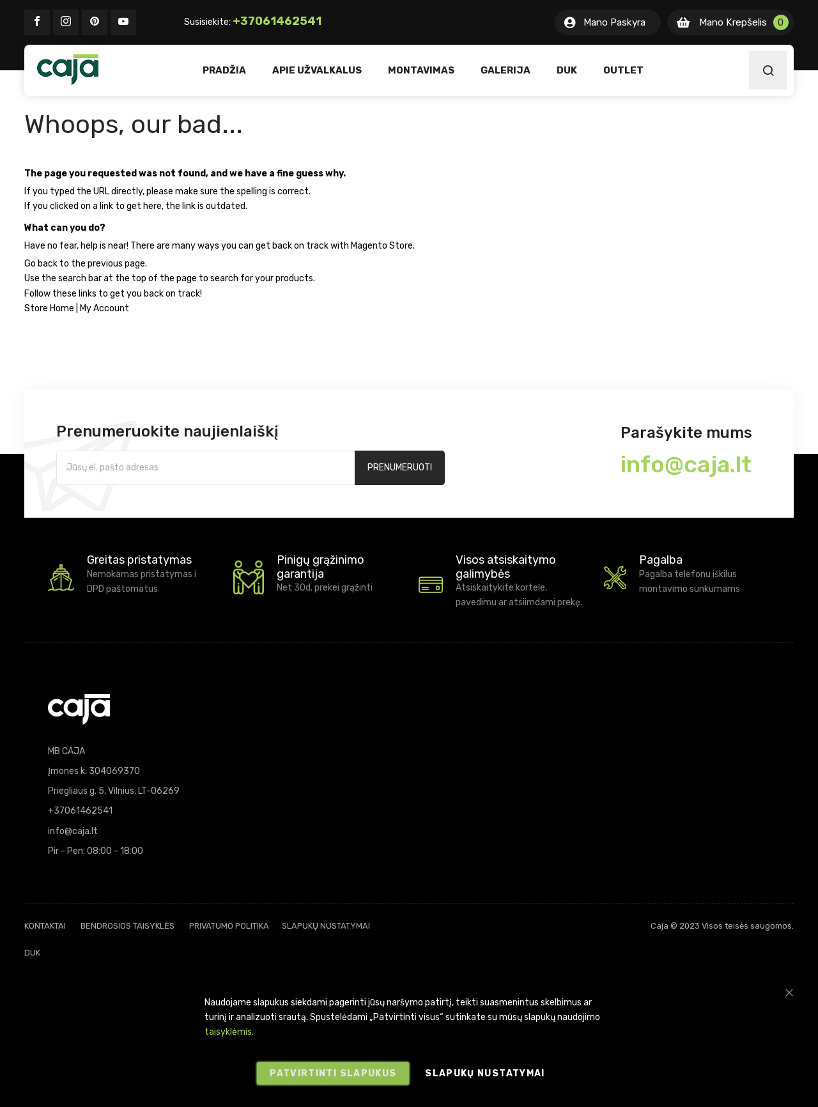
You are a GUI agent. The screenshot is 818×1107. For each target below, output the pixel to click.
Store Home (49, 308)
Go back (41, 263)
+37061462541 (277, 21)
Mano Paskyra (614, 22)
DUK (32, 952)
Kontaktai (45, 926)
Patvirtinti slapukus (333, 1073)
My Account (104, 308)
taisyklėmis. (229, 1031)
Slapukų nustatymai (326, 926)
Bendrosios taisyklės (127, 926)
